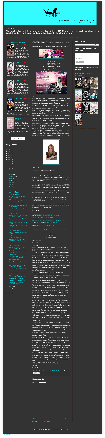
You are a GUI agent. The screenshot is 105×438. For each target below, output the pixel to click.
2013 (9, 293)
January (11, 286)
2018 (9, 163)
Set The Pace (59, 374)
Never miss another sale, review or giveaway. (86, 55)
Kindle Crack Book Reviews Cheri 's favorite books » (87, 128)
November (11, 172)
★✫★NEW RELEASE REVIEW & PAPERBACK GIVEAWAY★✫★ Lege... (17, 241)
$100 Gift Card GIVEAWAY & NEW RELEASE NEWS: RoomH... (17, 229)
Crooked (17, 62)
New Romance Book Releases (46, 37)
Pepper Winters (18, 45)
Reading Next (63, 37)
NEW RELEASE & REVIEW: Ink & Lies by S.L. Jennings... (18, 244)
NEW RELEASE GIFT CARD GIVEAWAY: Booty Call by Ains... (17, 200)
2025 (9, 149)
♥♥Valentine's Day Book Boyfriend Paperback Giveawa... (17, 236)
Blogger (69, 429)
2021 (9, 157)
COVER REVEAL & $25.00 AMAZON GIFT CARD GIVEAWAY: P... (18, 209)
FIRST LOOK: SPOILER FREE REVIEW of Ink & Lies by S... (16, 257)
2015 (9, 288)
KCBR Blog (10, 28)
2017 (9, 166)
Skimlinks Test (6, 434)
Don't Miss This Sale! (14, 259)
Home (51, 418)
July (10, 180)
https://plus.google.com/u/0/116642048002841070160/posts (53, 229)
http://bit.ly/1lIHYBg (55, 71)
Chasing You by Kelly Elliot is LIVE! (17, 203)
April (10, 186)
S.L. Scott (17, 101)
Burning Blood (18, 44)
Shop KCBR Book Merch (13, 37)
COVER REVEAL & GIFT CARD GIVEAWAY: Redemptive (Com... (17, 279)
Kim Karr (42, 374)
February (11, 191)
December (11, 170)
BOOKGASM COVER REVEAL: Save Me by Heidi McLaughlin (18, 216)
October (11, 174)
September (12, 176)
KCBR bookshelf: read (18, 42)
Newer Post (35, 418)
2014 (9, 291)
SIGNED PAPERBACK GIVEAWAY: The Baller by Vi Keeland (17, 266)
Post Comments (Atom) (44, 421)
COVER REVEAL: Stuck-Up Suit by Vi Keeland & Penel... (18, 206)
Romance (53, 374)
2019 (9, 161)
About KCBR (74, 37)
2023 (9, 153)
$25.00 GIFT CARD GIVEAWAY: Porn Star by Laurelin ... (18, 226)
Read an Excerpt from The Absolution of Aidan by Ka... (18, 262)
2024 (9, 151)
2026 (9, 147)
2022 (9, 155)
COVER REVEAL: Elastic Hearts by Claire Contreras (17, 197)
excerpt (38, 374)
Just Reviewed (28, 37)
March (10, 189)
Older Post (67, 418)
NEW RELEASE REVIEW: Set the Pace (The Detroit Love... (17, 193)
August (11, 178)
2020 (9, 159)
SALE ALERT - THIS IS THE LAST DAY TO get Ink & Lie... (17, 248)
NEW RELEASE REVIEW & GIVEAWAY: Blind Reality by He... (17, 276)
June (10, 182)
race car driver (47, 374)
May (10, 184)
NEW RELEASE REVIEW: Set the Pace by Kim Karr (17, 212)
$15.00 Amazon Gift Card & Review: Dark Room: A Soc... (17, 283)
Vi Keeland (17, 63)
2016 (9, 168)
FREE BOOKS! (12, 254)
